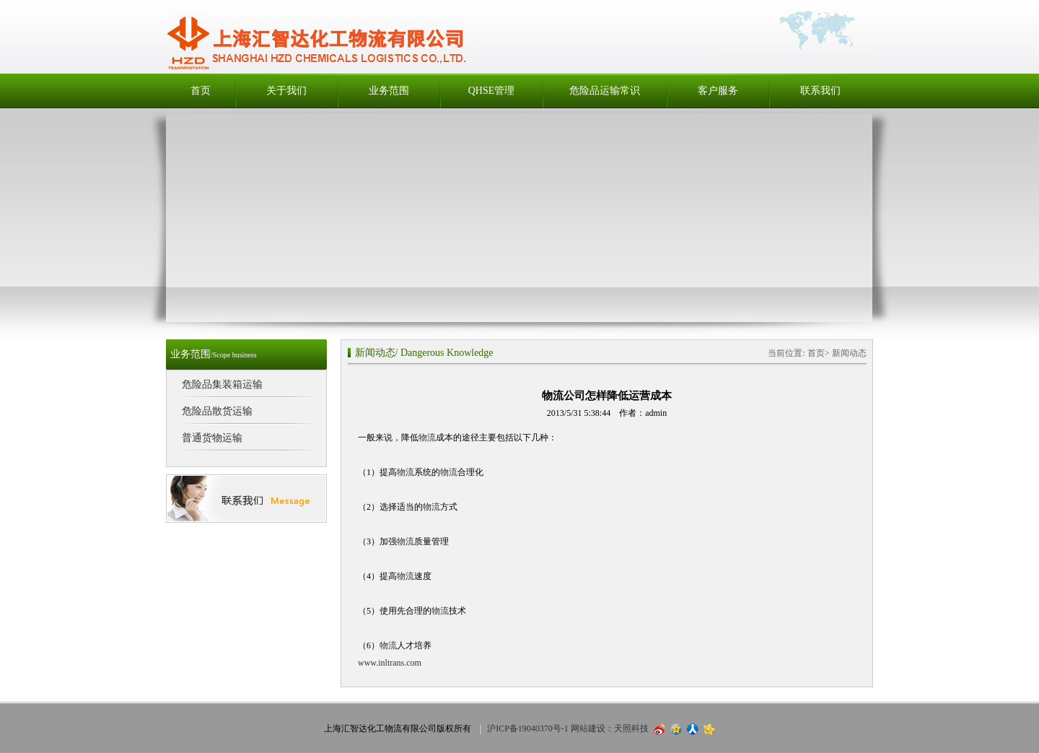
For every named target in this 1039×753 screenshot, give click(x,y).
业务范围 (389, 90)
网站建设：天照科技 (610, 728)
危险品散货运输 (217, 411)
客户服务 (718, 90)
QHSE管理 (491, 90)
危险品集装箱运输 (222, 384)
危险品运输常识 (604, 90)
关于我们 (286, 90)
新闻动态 (375, 352)
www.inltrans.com (389, 663)
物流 (427, 437)
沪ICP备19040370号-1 (528, 728)
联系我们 (820, 90)
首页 (200, 90)
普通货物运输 (212, 437)
